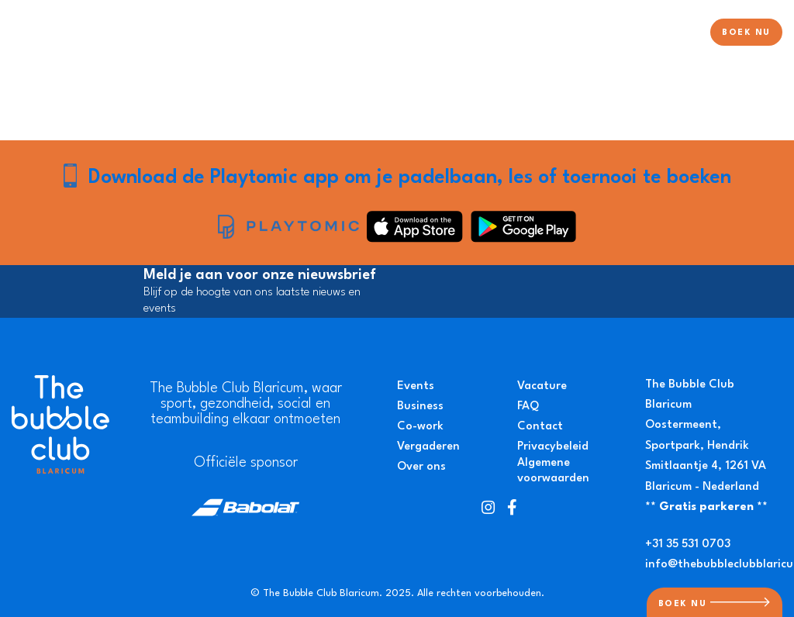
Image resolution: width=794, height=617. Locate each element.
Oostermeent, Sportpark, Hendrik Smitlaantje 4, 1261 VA (705, 445)
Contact (540, 427)
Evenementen (593, 34)
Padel (410, 34)
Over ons (670, 34)
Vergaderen (428, 447)
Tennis (457, 34)
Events (415, 386)
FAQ (528, 406)
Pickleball (516, 34)
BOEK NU (746, 33)
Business (420, 406)
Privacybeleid (553, 447)
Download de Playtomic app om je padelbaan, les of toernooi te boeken (409, 178)
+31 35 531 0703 (687, 544)
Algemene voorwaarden (553, 471)
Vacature (542, 386)
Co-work (420, 427)
